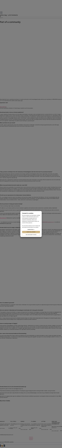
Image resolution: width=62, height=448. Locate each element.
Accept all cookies (31, 231)
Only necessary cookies (31, 234)
